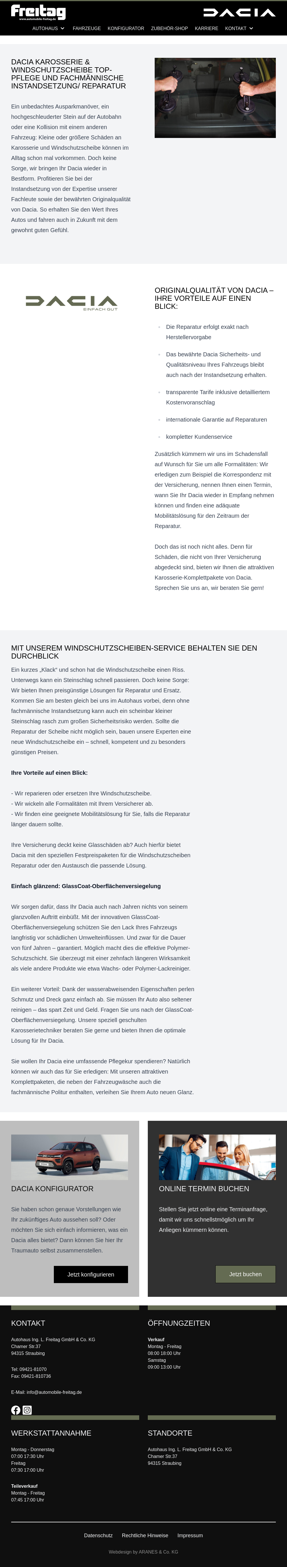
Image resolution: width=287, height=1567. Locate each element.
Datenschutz (98, 1535)
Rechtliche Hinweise (145, 1535)
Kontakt (240, 28)
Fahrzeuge (87, 28)
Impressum (190, 1535)
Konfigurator (126, 28)
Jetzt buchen (245, 1274)
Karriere (206, 28)
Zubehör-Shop (169, 28)
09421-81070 (32, 1369)
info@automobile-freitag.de (54, 1392)
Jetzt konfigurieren (91, 1274)
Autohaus (49, 28)
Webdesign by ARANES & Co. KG (143, 1552)
